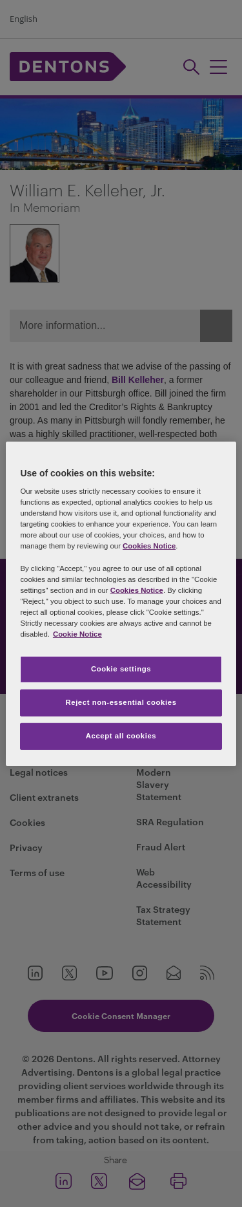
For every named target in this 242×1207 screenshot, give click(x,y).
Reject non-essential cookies (120, 702)
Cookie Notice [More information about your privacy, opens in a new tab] (77, 634)
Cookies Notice (149, 546)
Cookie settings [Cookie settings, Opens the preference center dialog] (121, 669)
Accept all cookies (121, 736)
